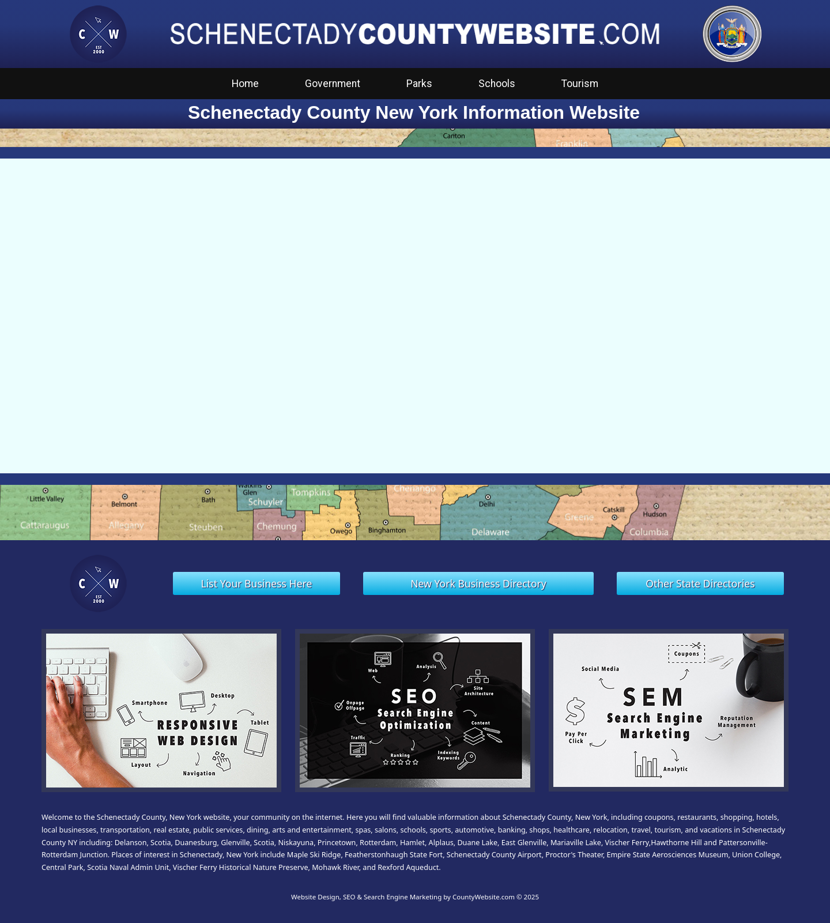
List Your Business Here (256, 583)
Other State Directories (700, 583)
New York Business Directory (478, 583)
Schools (496, 83)
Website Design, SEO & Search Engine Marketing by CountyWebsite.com (403, 896)
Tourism (579, 83)
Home (245, 83)
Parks (419, 83)
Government (332, 83)
